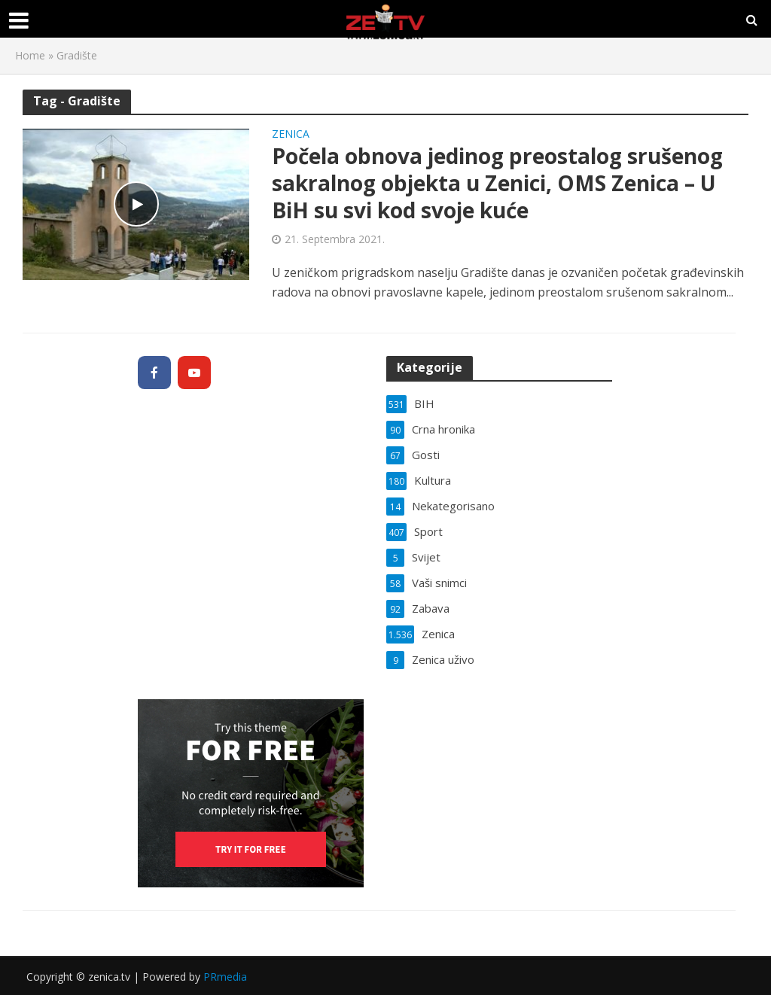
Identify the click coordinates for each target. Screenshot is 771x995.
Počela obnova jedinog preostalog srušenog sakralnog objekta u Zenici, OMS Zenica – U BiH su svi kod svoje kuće (497, 183)
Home (30, 55)
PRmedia (225, 976)
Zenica (290, 135)
